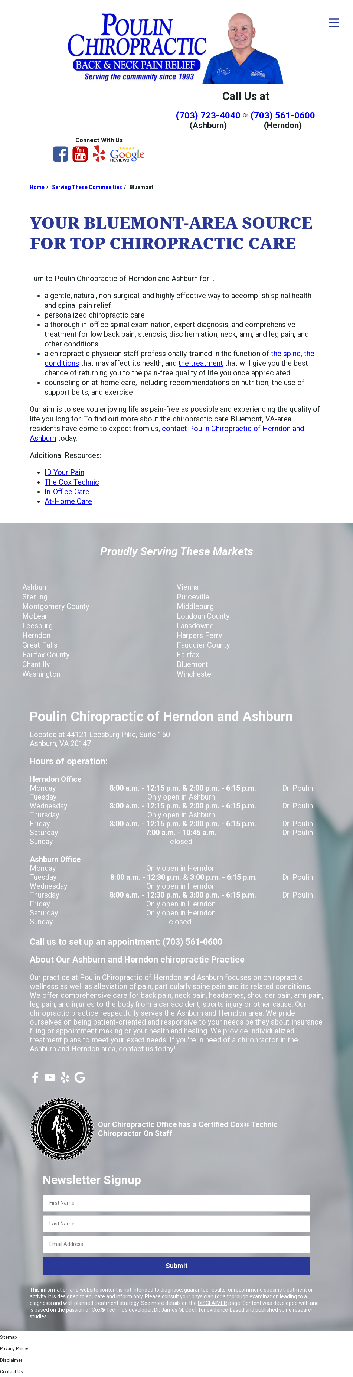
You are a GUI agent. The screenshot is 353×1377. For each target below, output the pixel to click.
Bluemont (192, 664)
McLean (35, 616)
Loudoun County (203, 616)
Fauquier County (203, 645)
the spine (286, 353)
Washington (41, 674)
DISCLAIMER (212, 1303)
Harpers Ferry (199, 635)
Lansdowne (195, 625)
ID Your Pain (64, 472)
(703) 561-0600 (283, 115)
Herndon (36, 635)
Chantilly (36, 664)
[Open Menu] (334, 23)
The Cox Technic (72, 482)
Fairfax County (45, 654)
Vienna (188, 587)
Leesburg (37, 625)
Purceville (193, 596)
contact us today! (147, 1048)
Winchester (195, 674)
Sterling (35, 596)
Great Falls (40, 645)
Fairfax (188, 654)
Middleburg (195, 606)
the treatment (201, 363)
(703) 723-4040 (208, 115)
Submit (177, 1266)
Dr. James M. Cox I (175, 1310)
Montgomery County (55, 606)
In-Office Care (67, 491)
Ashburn (35, 587)
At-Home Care (68, 501)
